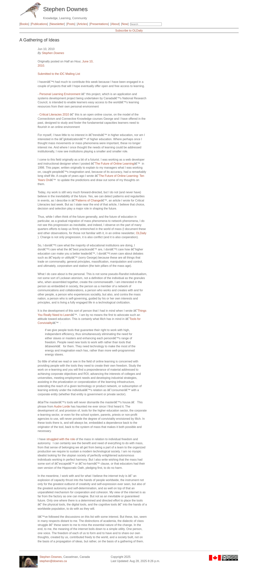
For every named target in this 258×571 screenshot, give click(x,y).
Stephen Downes (53, 53)
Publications (39, 24)
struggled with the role (60, 439)
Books (24, 24)
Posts (71, 24)
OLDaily (141, 233)
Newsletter (57, 24)
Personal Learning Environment (59, 94)
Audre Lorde (62, 406)
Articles (82, 24)
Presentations (99, 24)
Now (125, 24)
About (115, 24)
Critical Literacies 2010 (54, 114)
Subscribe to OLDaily (129, 30)
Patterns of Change (88, 200)
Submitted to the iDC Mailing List (59, 73)
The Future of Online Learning (114, 163)
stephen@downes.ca (53, 561)
